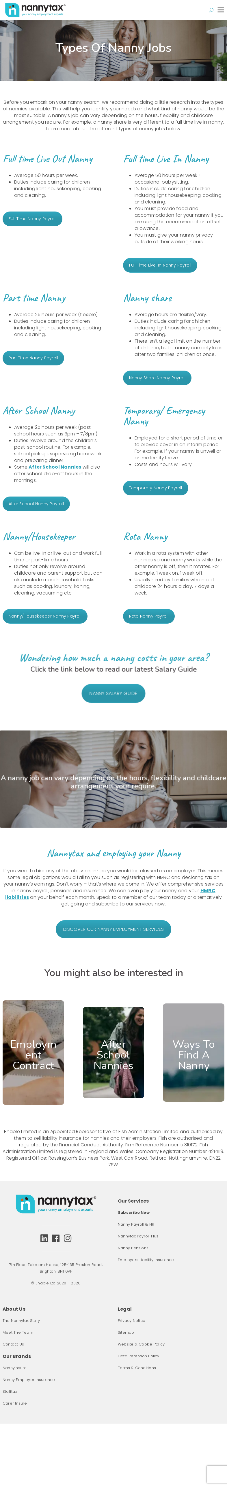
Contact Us (13, 1344)
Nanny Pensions (133, 1248)
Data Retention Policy (138, 1356)
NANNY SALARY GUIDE (114, 701)
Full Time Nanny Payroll (32, 219)
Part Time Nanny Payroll (33, 358)
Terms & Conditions (137, 1368)
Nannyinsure (15, 1368)
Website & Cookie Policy (141, 1344)
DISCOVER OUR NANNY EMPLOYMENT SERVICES (113, 929)
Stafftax (10, 1391)
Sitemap (126, 1332)
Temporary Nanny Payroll (155, 488)
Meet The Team (18, 1332)
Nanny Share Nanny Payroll (157, 378)
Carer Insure (15, 1403)
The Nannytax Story (21, 1320)
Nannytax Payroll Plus (138, 1236)
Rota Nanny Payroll (149, 616)
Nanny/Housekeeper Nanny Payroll (45, 616)
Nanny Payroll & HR (136, 1224)
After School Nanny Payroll (36, 504)
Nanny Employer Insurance (29, 1379)
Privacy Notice (131, 1320)
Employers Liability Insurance (146, 1260)
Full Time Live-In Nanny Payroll (160, 265)
